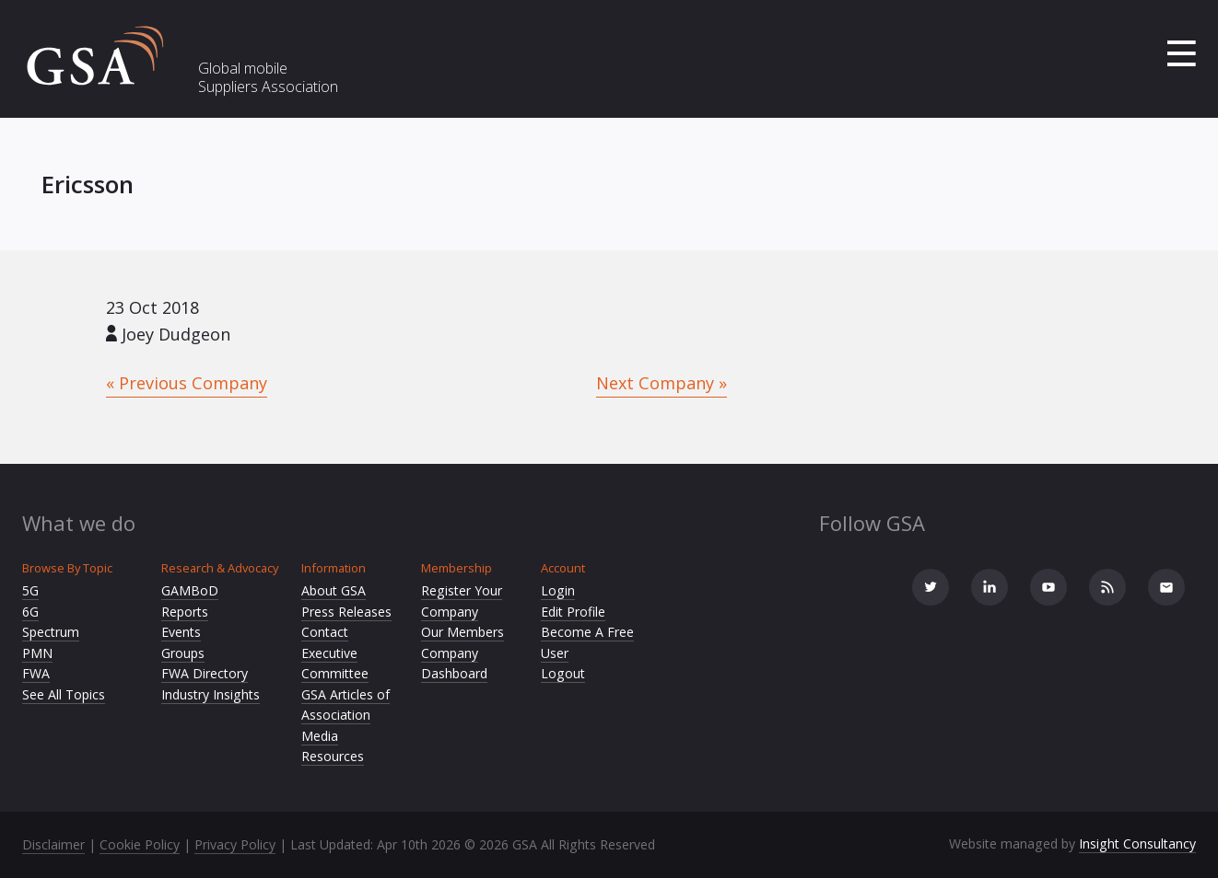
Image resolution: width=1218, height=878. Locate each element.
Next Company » (661, 383)
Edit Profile (573, 611)
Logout (563, 673)
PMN (37, 653)
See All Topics (63, 694)
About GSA (333, 590)
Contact (324, 632)
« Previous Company (186, 383)
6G (30, 611)
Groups (183, 653)
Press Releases (346, 611)
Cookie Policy (140, 844)
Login (558, 590)
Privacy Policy (234, 844)
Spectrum (50, 632)
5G (30, 590)
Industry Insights (210, 694)
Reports (184, 611)
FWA (36, 673)
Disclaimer (53, 844)
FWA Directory (204, 673)
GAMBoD (189, 590)
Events (181, 632)
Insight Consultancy (1137, 843)
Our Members (462, 632)
